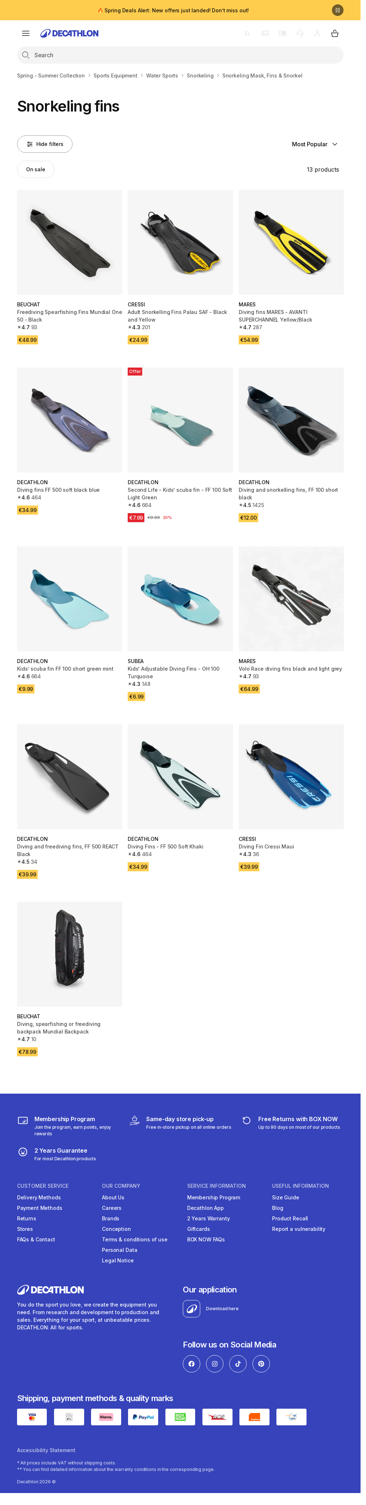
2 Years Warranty (208, 1218)
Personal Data (119, 1250)
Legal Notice (117, 1260)
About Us (113, 1197)
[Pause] (338, 10)
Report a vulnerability (298, 1229)
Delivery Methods (39, 1197)
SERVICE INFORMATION (216, 1186)
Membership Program (213, 1197)
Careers (112, 1208)
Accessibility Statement (46, 1450)
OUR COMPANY (121, 1186)
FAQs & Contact (36, 1239)
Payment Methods (39, 1208)
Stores (25, 1229)
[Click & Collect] (180, 1126)
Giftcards (198, 1229)
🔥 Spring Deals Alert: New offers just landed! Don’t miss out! (173, 10)
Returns (26, 1218)
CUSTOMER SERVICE (43, 1186)
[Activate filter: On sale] (35, 169)
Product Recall (290, 1218)
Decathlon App (205, 1208)
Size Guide (285, 1197)
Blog (277, 1208)
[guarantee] (56, 1154)
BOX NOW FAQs (206, 1239)
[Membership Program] (68, 1126)
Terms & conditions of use (135, 1239)
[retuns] (290, 1126)
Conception (116, 1229)
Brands (110, 1218)
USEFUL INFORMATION (300, 1186)
